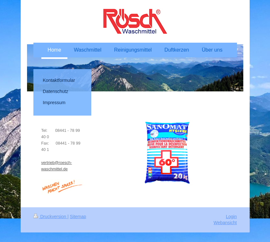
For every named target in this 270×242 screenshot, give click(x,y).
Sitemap (78, 216)
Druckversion (50, 216)
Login (231, 216)
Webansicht (225, 222)
